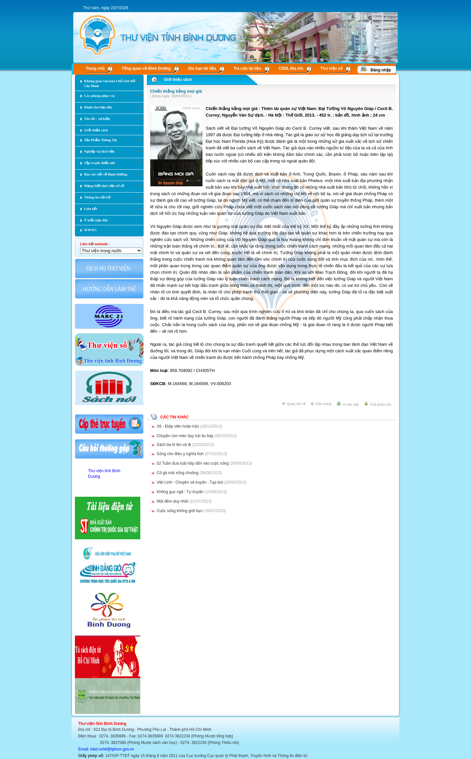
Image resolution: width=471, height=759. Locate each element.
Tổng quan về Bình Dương (146, 68)
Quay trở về (296, 404)
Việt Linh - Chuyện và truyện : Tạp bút (190, 482)
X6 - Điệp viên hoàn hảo (178, 426)
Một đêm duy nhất (173, 501)
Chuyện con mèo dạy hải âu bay (185, 436)
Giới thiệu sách (178, 79)
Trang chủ (95, 68)
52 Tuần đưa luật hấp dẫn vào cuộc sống (193, 463)
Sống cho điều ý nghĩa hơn (181, 454)
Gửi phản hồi (380, 404)
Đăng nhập (381, 70)
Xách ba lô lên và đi (174, 444)
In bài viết (350, 404)
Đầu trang (323, 404)
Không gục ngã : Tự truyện (181, 492)
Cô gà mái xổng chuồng (178, 473)
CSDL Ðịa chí (291, 68)
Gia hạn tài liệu (202, 68)
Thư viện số (331, 68)
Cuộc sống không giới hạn (180, 511)
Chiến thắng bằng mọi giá (176, 91)
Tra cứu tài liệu (247, 68)
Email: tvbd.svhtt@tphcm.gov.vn (106, 749)
